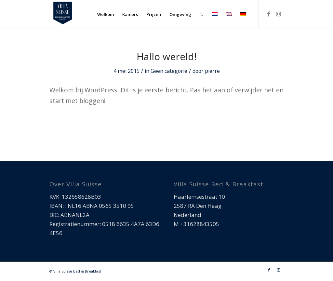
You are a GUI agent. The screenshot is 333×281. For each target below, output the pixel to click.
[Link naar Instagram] (279, 14)
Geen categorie (169, 70)
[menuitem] (105, 14)
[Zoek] (201, 14)
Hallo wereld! (166, 56)
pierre (212, 70)
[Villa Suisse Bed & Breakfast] (62, 14)
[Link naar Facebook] (269, 14)
